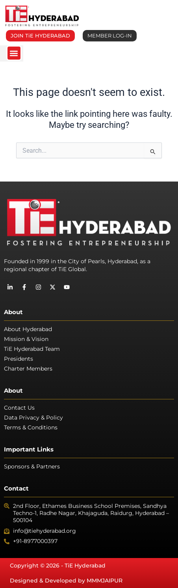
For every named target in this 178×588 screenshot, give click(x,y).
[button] (14, 53)
